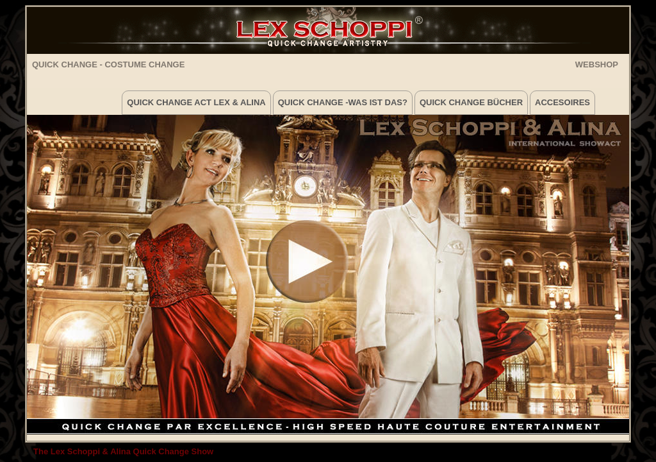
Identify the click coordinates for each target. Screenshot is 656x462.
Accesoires (562, 102)
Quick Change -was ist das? (342, 102)
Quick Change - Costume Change (108, 64)
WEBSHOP (596, 64)
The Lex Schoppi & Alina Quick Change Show (123, 451)
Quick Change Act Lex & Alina (196, 102)
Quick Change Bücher (471, 102)
